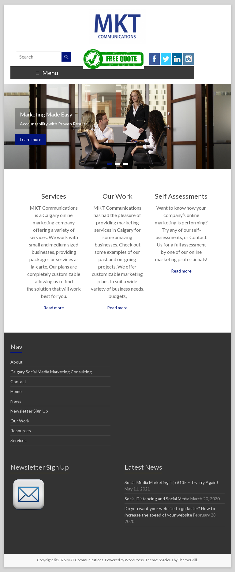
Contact (18, 381)
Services (53, 196)
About (16, 361)
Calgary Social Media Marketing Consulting (51, 371)
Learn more (30, 139)
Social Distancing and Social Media (157, 498)
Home (16, 391)
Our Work (117, 196)
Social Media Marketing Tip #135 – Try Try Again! (171, 482)
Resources (20, 430)
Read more (53, 307)
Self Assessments (181, 196)
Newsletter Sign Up (29, 411)
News (15, 401)
